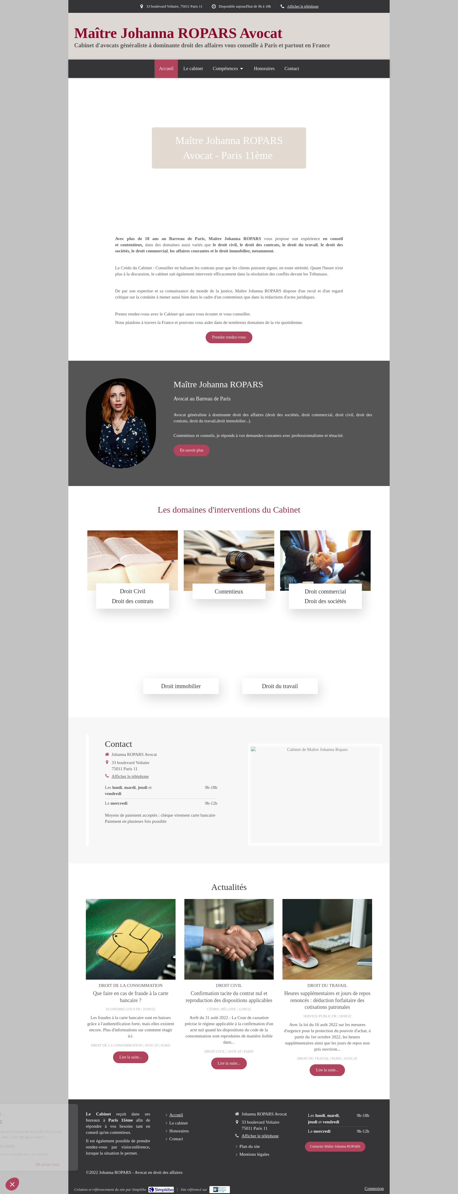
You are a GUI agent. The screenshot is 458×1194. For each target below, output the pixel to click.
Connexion (374, 1188)
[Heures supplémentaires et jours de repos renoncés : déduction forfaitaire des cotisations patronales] (327, 939)
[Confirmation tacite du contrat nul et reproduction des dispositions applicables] (229, 939)
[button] (12, 1184)
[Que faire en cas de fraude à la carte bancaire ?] (131, 939)
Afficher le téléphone (303, 6)
